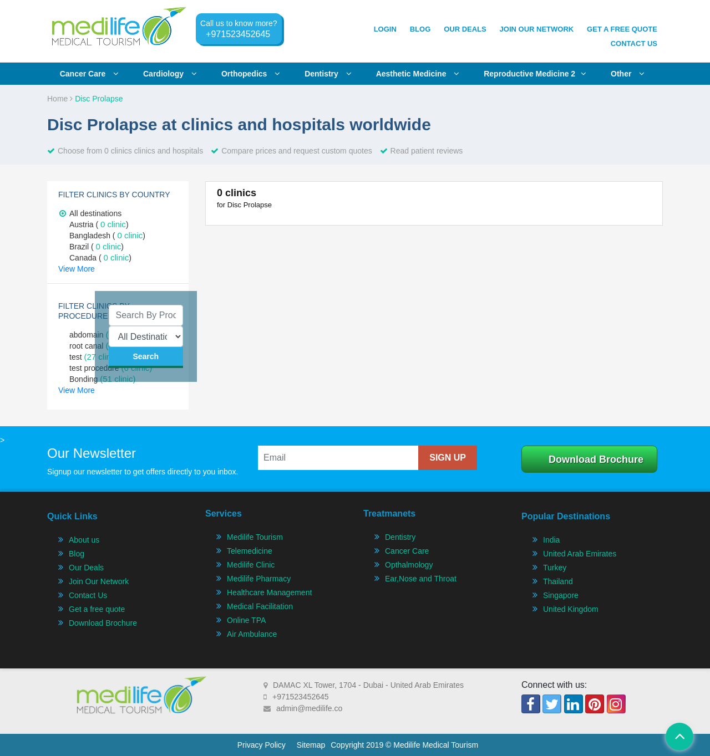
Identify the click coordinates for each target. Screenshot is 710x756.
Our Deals (465, 29)
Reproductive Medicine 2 (535, 73)
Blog (420, 29)
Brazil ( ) (96, 246)
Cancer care (89, 73)
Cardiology (170, 73)
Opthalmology (409, 564)
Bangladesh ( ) (107, 235)
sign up (447, 457)
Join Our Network (99, 581)
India (551, 539)
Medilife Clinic (251, 564)
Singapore (561, 595)
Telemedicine (249, 550)
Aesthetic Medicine (418, 73)
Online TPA (246, 620)
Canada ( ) (100, 257)
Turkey (554, 567)
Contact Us (634, 43)
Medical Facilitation (260, 606)
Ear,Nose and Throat (421, 578)
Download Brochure (596, 459)
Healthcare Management (269, 592)
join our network (537, 29)
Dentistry (328, 73)
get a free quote (622, 29)
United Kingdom (571, 609)
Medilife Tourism (255, 537)
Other (628, 73)
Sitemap (311, 744)
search (146, 356)
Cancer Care (407, 550)
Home (60, 98)
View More (76, 268)
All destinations (90, 213)
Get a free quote (97, 609)
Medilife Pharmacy (259, 578)
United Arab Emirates (579, 553)
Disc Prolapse (99, 98)
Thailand (558, 581)
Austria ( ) (99, 224)
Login (385, 29)
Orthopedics (250, 73)
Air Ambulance (252, 634)
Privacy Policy (261, 744)
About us (84, 539)
